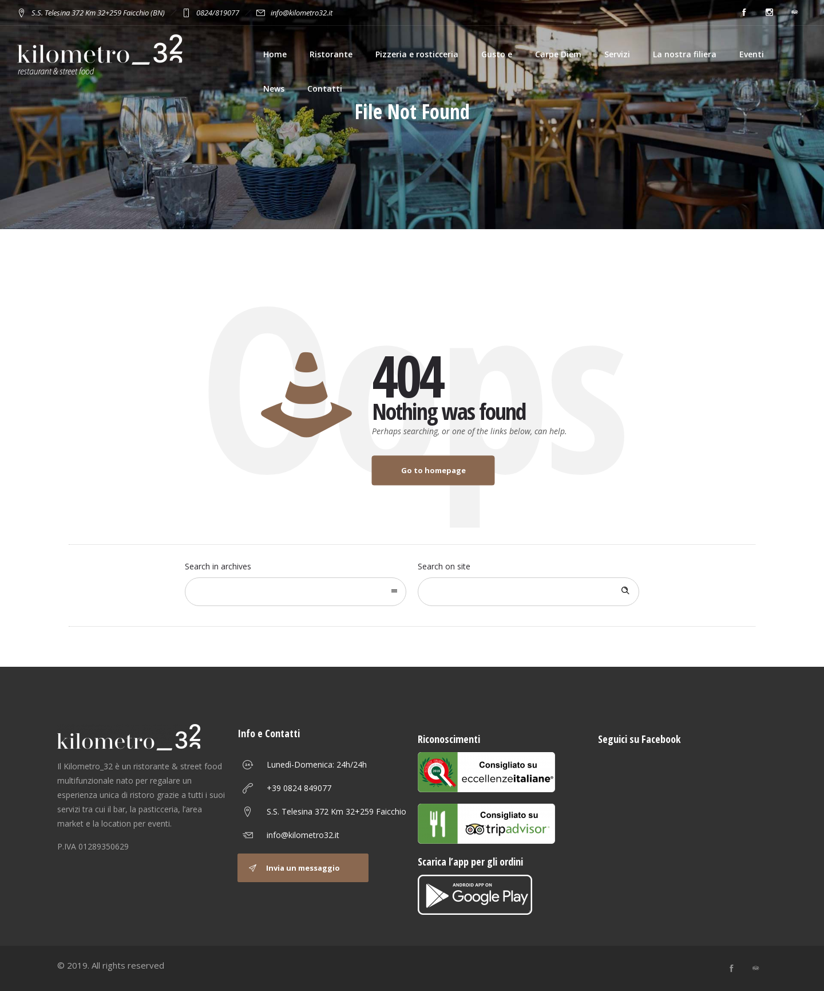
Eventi (751, 54)
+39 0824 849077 (299, 787)
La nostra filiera (684, 54)
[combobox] (295, 591)
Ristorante (331, 54)
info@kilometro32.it (303, 834)
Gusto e (496, 54)
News (273, 88)
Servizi (617, 54)
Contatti (324, 88)
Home (275, 54)
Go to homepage (433, 470)
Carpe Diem (558, 54)
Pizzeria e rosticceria (416, 54)
